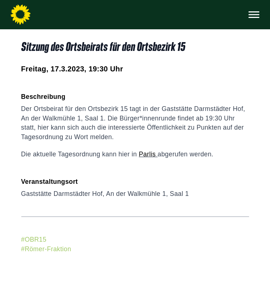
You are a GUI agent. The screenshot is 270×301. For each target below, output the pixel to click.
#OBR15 (34, 239)
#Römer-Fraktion (46, 249)
